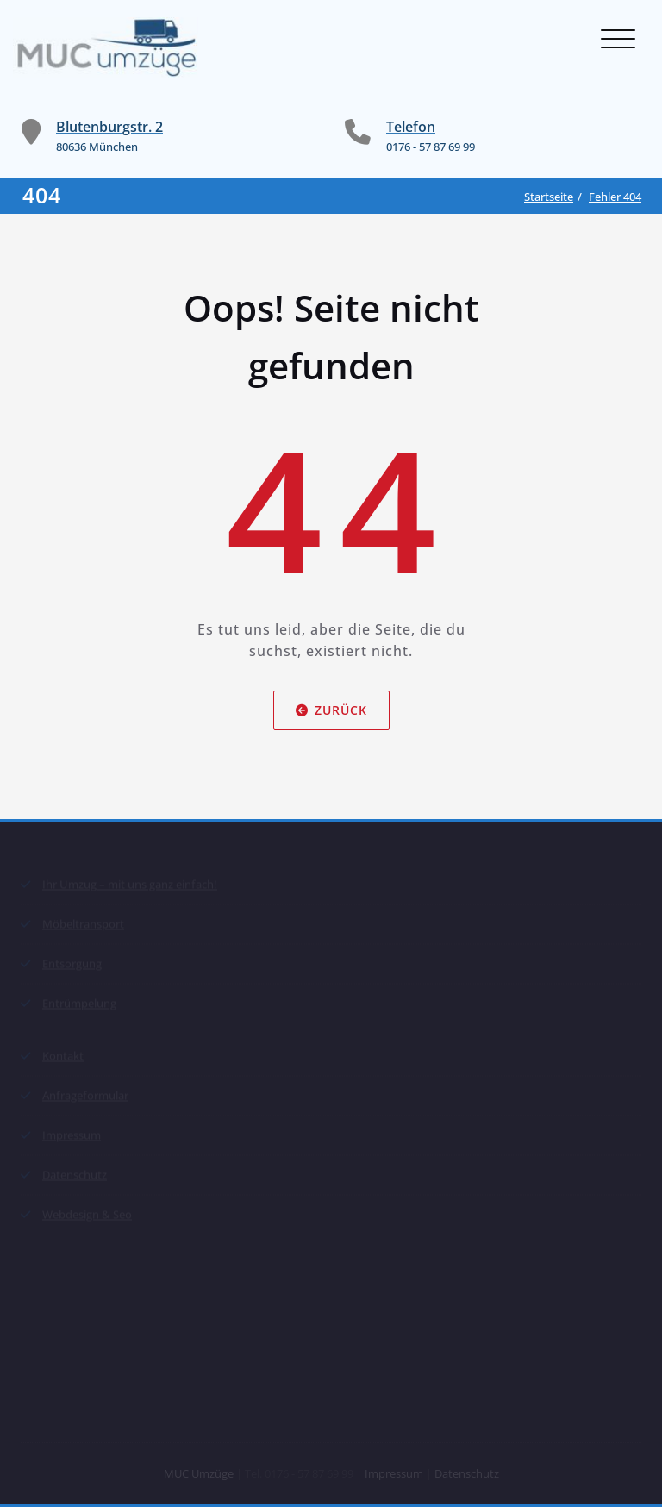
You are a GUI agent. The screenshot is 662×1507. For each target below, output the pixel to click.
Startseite (548, 196)
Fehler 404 (615, 196)
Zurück (331, 710)
